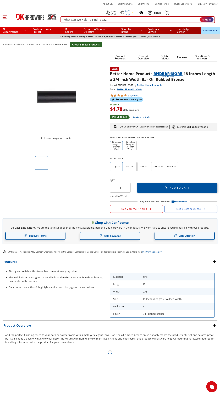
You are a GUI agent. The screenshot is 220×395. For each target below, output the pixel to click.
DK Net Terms (162, 3)
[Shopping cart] (167, 13)
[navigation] (160, 30)
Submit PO (143, 3)
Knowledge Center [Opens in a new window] (183, 30)
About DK (108, 3)
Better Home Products (149, 85)
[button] (5, 17)
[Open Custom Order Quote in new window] (191, 209)
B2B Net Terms (35, 235)
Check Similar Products (86, 44)
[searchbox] (137, 20)
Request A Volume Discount (94, 30)
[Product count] (120, 188)
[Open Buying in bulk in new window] (140, 117)
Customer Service (153, 30)
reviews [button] (133, 95)
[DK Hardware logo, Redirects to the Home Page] (32, 17)
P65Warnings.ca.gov (152, 251)
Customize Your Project (42, 30)
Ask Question (184, 236)
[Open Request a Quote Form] (136, 209)
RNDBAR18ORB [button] (168, 73)
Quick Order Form (183, 3)
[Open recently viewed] (141, 13)
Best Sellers (69, 30)
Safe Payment (110, 236)
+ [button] (127, 187)
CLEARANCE (210, 30)
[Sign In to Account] (157, 12)
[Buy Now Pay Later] (207, 3)
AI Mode (206, 19)
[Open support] (211, 386)
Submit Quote (125, 3)
